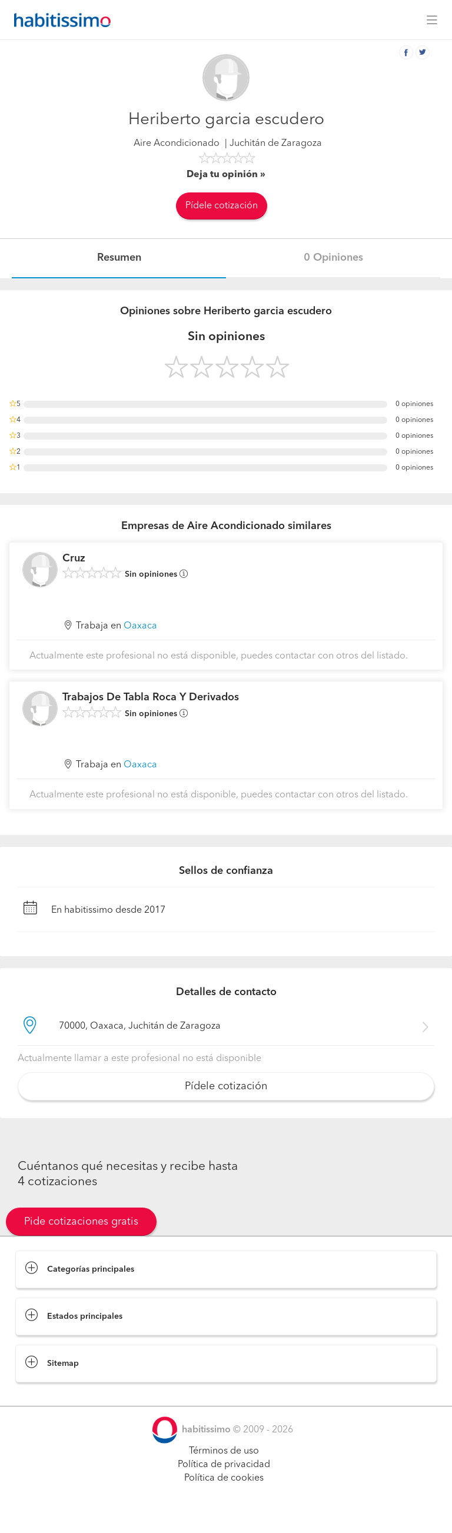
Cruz (73, 558)
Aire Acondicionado (177, 143)
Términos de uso (224, 1451)
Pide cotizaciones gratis (81, 1221)
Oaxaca (140, 626)
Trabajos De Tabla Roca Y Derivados (150, 697)
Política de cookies (224, 1478)
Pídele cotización (221, 206)
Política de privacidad (224, 1464)
